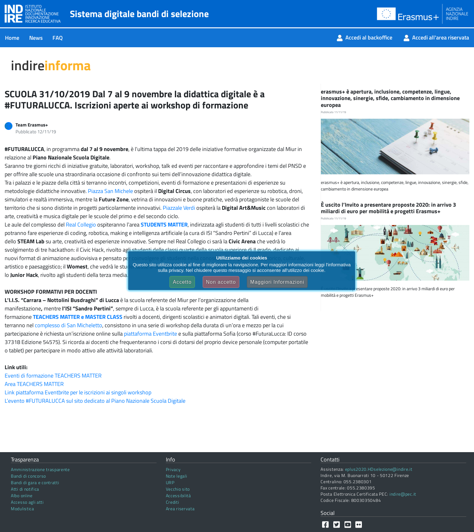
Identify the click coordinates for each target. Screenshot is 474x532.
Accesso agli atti (27, 502)
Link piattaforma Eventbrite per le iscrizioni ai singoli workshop (78, 392)
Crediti (172, 502)
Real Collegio (81, 224)
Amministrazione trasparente (40, 469)
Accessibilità (178, 495)
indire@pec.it (403, 494)
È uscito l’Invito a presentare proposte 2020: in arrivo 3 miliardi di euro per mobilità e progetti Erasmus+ (388, 208)
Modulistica (22, 508)
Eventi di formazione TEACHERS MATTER (53, 375)
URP (170, 482)
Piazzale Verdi (179, 208)
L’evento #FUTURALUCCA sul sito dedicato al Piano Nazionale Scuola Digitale (95, 401)
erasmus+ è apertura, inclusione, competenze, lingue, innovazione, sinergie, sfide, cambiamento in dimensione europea (390, 98)
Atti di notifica (25, 489)
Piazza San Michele (110, 191)
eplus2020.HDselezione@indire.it (378, 469)
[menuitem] (12, 38)
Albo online (22, 495)
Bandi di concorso (28, 476)
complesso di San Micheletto (68, 325)
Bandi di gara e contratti (35, 482)
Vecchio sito (178, 489)
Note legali (176, 476)
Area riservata (180, 508)
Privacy (173, 469)
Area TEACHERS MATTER (34, 384)
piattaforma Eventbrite (150, 333)
